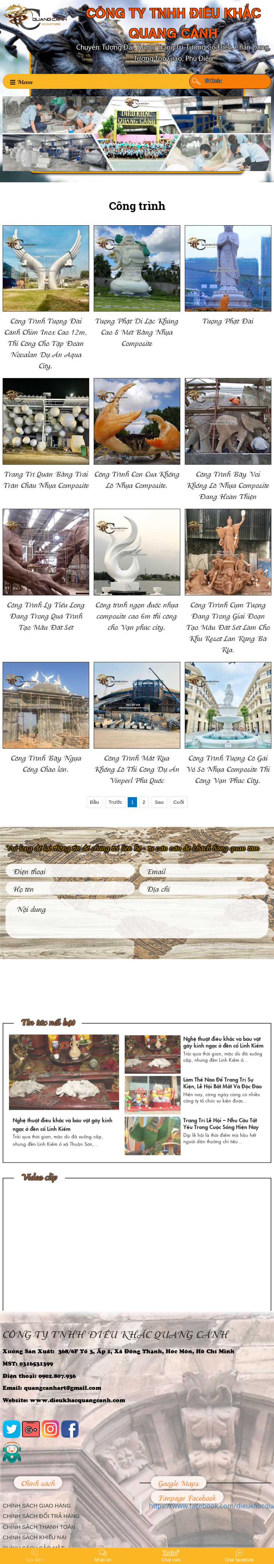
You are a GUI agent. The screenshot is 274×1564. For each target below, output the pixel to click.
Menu (21, 81)
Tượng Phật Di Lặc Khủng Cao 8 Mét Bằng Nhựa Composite (136, 331)
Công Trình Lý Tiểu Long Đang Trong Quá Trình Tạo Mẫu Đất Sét (46, 615)
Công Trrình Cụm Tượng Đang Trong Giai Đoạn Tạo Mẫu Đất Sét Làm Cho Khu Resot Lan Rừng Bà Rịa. (228, 626)
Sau (159, 802)
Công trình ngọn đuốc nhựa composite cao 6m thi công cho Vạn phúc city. (137, 615)
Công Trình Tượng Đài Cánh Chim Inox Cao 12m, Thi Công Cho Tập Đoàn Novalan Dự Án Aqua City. (45, 342)
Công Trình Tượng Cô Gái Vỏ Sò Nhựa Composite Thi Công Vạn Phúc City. (228, 768)
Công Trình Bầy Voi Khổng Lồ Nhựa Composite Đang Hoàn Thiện (228, 484)
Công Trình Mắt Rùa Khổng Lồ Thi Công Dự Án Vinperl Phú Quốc (137, 768)
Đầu (94, 802)
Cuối (178, 802)
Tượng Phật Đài (227, 320)
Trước (115, 802)
